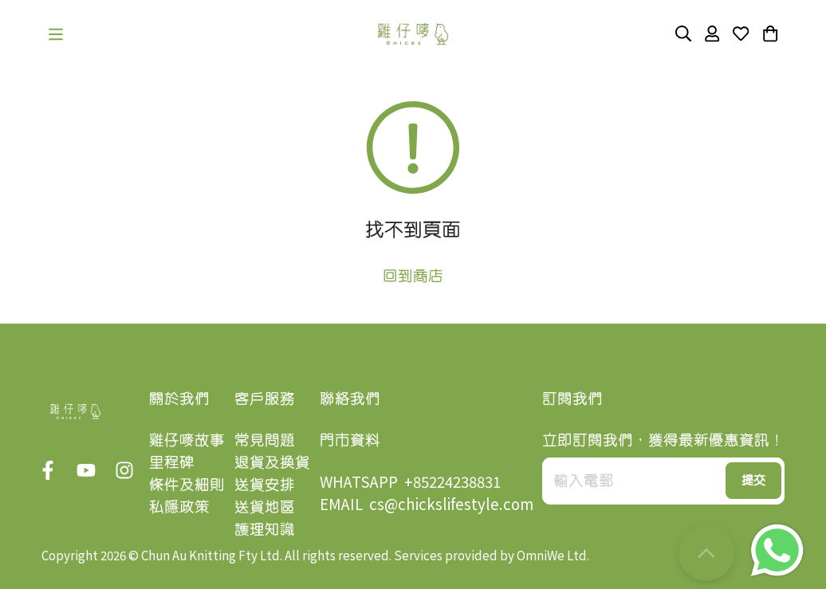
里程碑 (172, 461)
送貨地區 (264, 506)
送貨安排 (264, 484)
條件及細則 (187, 484)
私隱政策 (179, 506)
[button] (55, 34)
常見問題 (264, 439)
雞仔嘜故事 (187, 439)
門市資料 (350, 439)
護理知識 (264, 528)
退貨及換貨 (272, 461)
